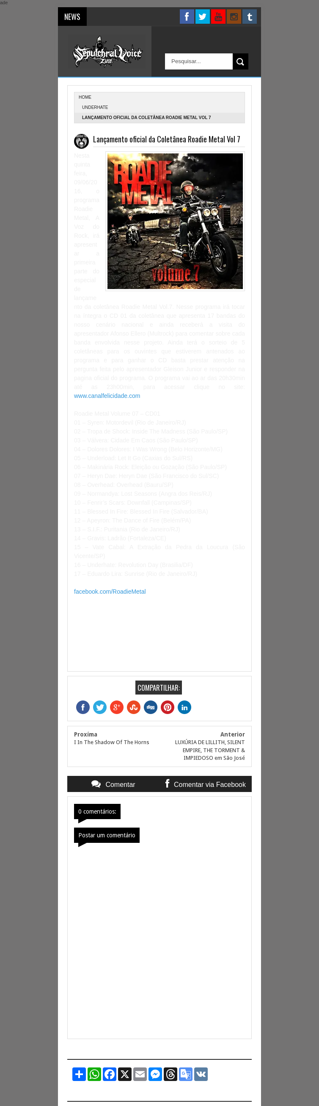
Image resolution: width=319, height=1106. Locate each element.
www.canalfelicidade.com (107, 395)
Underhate (95, 107)
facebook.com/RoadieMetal (110, 591)
